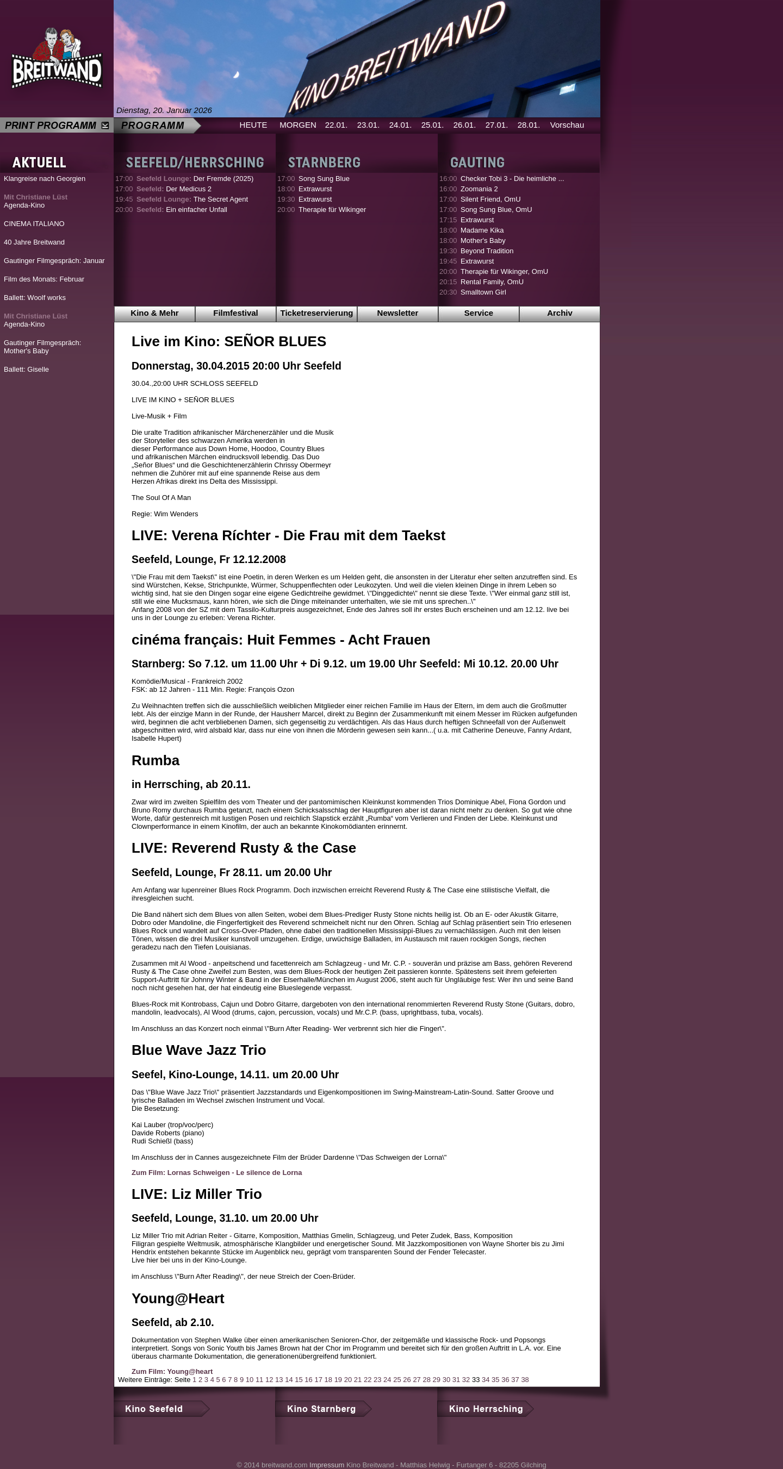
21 (358, 1380)
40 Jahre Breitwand (34, 242)
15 (298, 1380)
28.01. (529, 124)
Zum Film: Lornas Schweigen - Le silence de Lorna (217, 1172)
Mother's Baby (483, 240)
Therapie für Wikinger (332, 209)
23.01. (368, 124)
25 (397, 1380)
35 (495, 1380)
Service (478, 312)
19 (338, 1380)
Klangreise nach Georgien (44, 178)
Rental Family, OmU (492, 282)
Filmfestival (235, 312)
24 (387, 1380)
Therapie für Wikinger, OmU (504, 271)
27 (416, 1380)
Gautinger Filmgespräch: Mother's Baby (42, 347)
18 (328, 1380)
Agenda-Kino (35, 201)
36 (505, 1380)
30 (446, 1380)
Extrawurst (315, 189)
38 (525, 1380)
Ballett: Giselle (26, 369)
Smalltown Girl (483, 292)
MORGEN (297, 124)
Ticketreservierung (317, 312)
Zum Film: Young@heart (172, 1371)
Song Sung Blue (324, 178)
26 (407, 1380)
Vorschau (567, 124)
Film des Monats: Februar (44, 279)
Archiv (560, 312)
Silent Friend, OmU (491, 199)
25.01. (432, 124)
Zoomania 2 (479, 189)
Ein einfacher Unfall (181, 209)
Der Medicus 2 (174, 189)
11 (259, 1380)
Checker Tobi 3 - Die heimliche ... (512, 178)
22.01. (336, 124)
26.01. (464, 124)
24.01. (400, 124)
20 (348, 1380)
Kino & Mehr (154, 312)
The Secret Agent (192, 199)
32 (466, 1380)
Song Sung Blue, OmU (496, 209)
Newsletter (398, 312)
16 (308, 1380)
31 (456, 1380)
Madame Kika (482, 230)
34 (485, 1380)
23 (377, 1380)
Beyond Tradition (487, 251)
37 (515, 1380)
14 (289, 1380)
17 (318, 1380)
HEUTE (254, 124)
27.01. (497, 124)
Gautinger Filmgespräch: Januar (54, 261)
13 (279, 1380)
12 (269, 1380)
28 (426, 1380)
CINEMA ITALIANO (34, 224)
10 (249, 1380)
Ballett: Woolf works (35, 297)
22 (367, 1380)
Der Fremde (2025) (194, 178)
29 (436, 1380)
